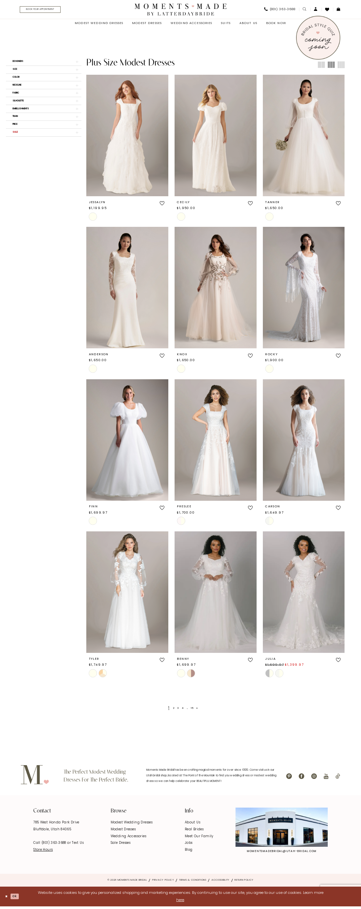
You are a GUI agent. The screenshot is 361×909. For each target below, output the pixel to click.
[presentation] (127, 138)
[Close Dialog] (7, 899)
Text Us (78, 845)
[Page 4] (182, 710)
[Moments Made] (181, 10)
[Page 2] (170, 710)
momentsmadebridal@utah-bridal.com (282, 853)
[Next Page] (202, 710)
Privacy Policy (163, 882)
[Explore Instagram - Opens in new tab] (282, 829)
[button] (315, 11)
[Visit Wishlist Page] (327, 11)
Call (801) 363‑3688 (50, 845)
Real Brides (194, 832)
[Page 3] (176, 710)
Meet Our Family (199, 838)
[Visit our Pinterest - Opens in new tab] (289, 779)
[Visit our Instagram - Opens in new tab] (314, 779)
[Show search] (304, 11)
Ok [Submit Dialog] (19, 899)
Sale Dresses (121, 845)
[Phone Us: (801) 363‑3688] (279, 11)
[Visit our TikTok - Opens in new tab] (337, 779)
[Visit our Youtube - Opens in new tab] (326, 779)
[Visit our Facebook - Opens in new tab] (301, 779)
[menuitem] (48, 10)
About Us (192, 825)
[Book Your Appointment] (50, 10)
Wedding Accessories (128, 838)
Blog (189, 852)
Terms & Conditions (193, 882)
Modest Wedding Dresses (132, 825)
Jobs (189, 845)
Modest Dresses (123, 832)
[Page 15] (195, 710)
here (180, 903)
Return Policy (244, 882)
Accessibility (220, 882)
